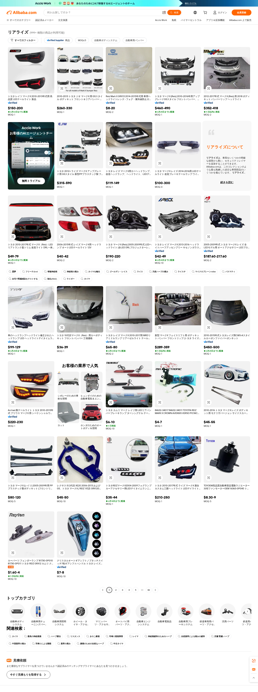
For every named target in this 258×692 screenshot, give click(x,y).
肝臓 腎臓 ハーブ (220, 636)
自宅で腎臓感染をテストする (23, 279)
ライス (138, 271)
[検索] (174, 12)
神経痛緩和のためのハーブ (158, 636)
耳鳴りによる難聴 (41, 643)
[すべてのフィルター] (23, 40)
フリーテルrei (30, 271)
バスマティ (228, 271)
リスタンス (73, 636)
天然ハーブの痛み (158, 271)
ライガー (69, 279)
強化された (50, 279)
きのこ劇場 (93, 636)
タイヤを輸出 (92, 271)
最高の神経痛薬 (32, 636)
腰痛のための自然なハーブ (90, 643)
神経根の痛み (71, 271)
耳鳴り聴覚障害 (114, 636)
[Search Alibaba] (103, 12)
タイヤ (85, 279)
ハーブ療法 (54, 636)
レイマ (133, 636)
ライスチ (180, 271)
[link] (253, 660)
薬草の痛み (64, 643)
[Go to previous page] (103, 590)
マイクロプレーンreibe (204, 271)
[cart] (205, 13)
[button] (164, 12)
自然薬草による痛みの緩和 (191, 636)
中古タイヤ (116, 643)
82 (149, 590)
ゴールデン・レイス (116, 271)
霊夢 (12, 271)
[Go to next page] (155, 590)
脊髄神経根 (50, 271)
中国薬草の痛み (17, 643)
